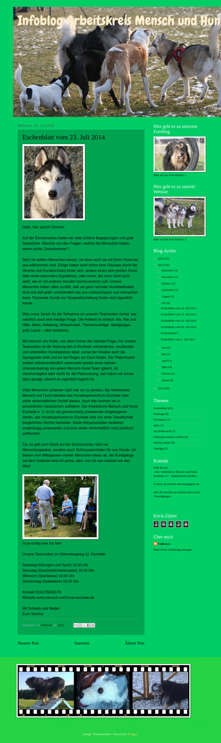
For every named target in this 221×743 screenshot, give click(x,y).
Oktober (166, 283)
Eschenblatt (160, 408)
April (164, 360)
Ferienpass (160, 419)
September (168, 289)
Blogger (132, 734)
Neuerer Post (28, 643)
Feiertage (159, 414)
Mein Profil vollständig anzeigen (173, 549)
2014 (161, 265)
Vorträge (158, 448)
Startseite (81, 643)
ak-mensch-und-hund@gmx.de (181, 484)
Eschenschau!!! (170, 333)
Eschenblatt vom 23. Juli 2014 (178, 314)
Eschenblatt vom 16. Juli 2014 (178, 320)
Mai (164, 354)
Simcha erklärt (162, 442)
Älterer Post (134, 643)
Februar (166, 373)
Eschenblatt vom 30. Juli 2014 (178, 308)
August (166, 296)
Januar (165, 380)
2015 (161, 258)
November (168, 277)
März (164, 367)
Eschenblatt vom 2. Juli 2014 (178, 339)
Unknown (164, 543)
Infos (156, 425)
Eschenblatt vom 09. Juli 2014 (178, 327)
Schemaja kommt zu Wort (169, 437)
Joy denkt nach (162, 431)
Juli (163, 303)
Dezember (167, 270)
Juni (164, 347)
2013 (161, 388)
